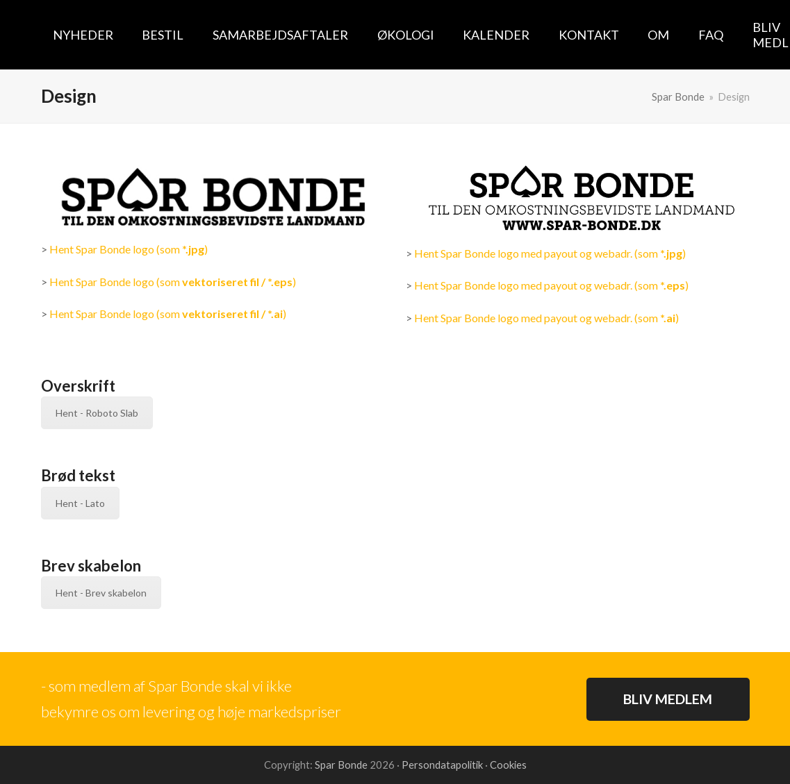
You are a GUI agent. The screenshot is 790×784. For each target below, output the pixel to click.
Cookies (508, 764)
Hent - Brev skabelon (101, 593)
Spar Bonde (341, 764)
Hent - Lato (80, 503)
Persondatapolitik (443, 764)
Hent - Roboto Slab (97, 413)
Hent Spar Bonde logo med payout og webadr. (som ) (550, 253)
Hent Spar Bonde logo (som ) (128, 249)
